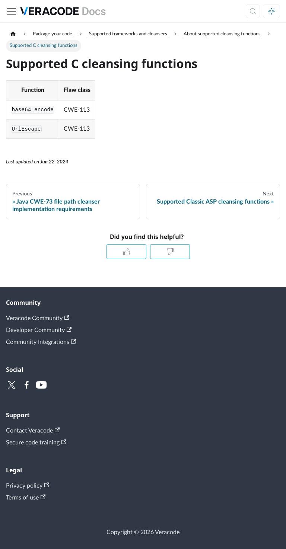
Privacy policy (27, 485)
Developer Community (39, 330)
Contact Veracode (33, 430)
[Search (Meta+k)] (253, 11)
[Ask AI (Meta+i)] (271, 11)
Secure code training (36, 442)
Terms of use (25, 497)
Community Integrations (41, 342)
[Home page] (13, 34)
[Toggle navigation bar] (11, 11)
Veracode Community (37, 318)
